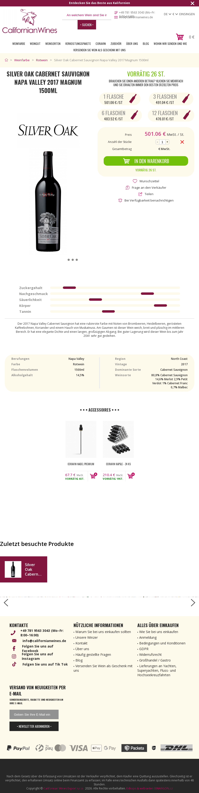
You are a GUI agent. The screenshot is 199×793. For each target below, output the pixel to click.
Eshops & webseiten (139, 788)
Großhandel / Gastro (155, 660)
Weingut (35, 44)
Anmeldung (148, 637)
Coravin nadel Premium (81, 464)
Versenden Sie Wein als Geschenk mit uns (99, 50)
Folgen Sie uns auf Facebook (37, 648)
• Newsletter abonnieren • (34, 726)
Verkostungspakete (78, 44)
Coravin (101, 44)
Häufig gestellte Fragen (93, 654)
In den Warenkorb (146, 160)
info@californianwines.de (136, 17)
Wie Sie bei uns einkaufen (158, 631)
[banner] (29, 21)
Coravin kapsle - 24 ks (118, 464)
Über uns (132, 44)
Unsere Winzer (86, 637)
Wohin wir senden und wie (170, 44)
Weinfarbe (18, 44)
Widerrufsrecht (150, 654)
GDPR (143, 649)
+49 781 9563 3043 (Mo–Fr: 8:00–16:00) (137, 12)
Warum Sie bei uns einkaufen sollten (103, 631)
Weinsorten (52, 44)
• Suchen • (86, 24)
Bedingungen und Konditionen (162, 643)
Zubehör (116, 44)
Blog (146, 44)
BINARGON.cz (163, 788)
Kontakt (81, 643)
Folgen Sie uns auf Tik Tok (45, 664)
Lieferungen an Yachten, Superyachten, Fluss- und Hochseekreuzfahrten (156, 670)
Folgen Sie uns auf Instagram (37, 656)
